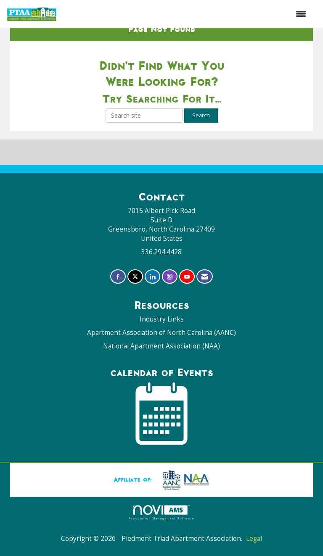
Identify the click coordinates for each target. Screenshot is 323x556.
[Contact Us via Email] (204, 258)
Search (201, 96)
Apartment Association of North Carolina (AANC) (161, 314)
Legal (254, 520)
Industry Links (162, 300)
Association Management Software (161, 494)
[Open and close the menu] (185, 13)
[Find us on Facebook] (118, 258)
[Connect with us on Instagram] (169, 258)
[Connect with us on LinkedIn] (152, 258)
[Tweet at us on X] (135, 258)
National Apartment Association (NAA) (161, 327)
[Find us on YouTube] (187, 258)
